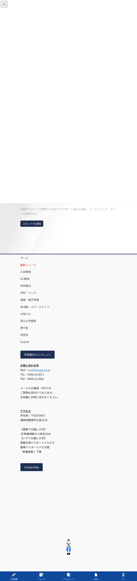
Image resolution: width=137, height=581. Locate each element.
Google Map (31, 467)
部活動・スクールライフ (35, 307)
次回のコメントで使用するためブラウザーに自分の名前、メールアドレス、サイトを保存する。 (68, 211)
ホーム (24, 258)
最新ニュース (28, 265)
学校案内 (25, 286)
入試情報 (25, 272)
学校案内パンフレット (37, 354)
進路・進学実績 (29, 300)
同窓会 (24, 335)
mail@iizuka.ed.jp (39, 370)
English (24, 342)
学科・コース (28, 293)
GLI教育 (25, 279)
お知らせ (25, 314)
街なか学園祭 (28, 321)
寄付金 (24, 328)
